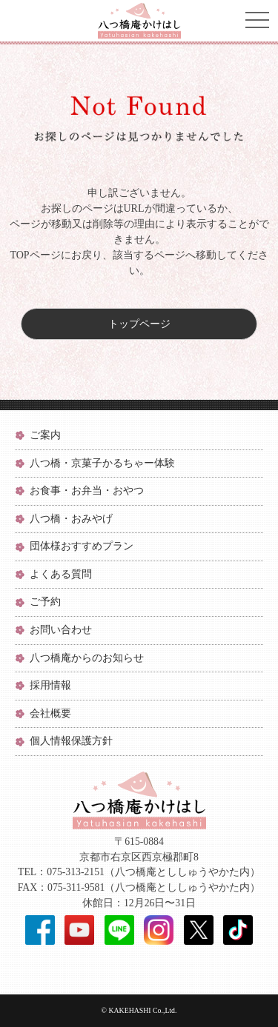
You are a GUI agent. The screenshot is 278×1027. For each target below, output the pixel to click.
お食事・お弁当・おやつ (87, 490)
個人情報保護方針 (71, 740)
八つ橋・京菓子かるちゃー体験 (102, 463)
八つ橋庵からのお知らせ (87, 657)
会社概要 (50, 713)
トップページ (139, 323)
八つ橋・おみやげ (71, 518)
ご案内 (45, 435)
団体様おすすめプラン (81, 546)
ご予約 (45, 601)
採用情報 (50, 685)
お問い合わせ (61, 629)
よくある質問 (61, 574)
